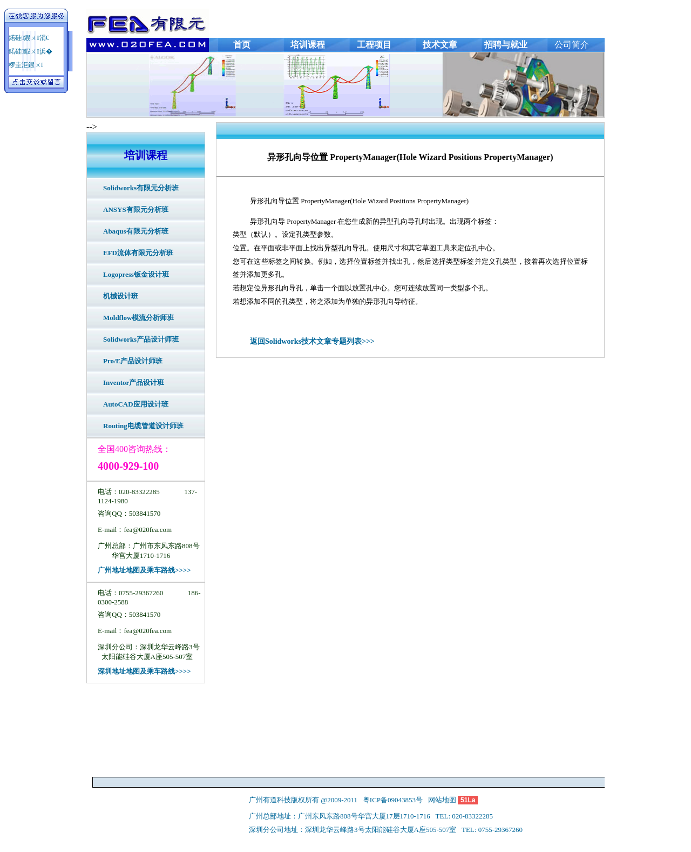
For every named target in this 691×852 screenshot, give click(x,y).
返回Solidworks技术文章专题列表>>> (312, 341)
